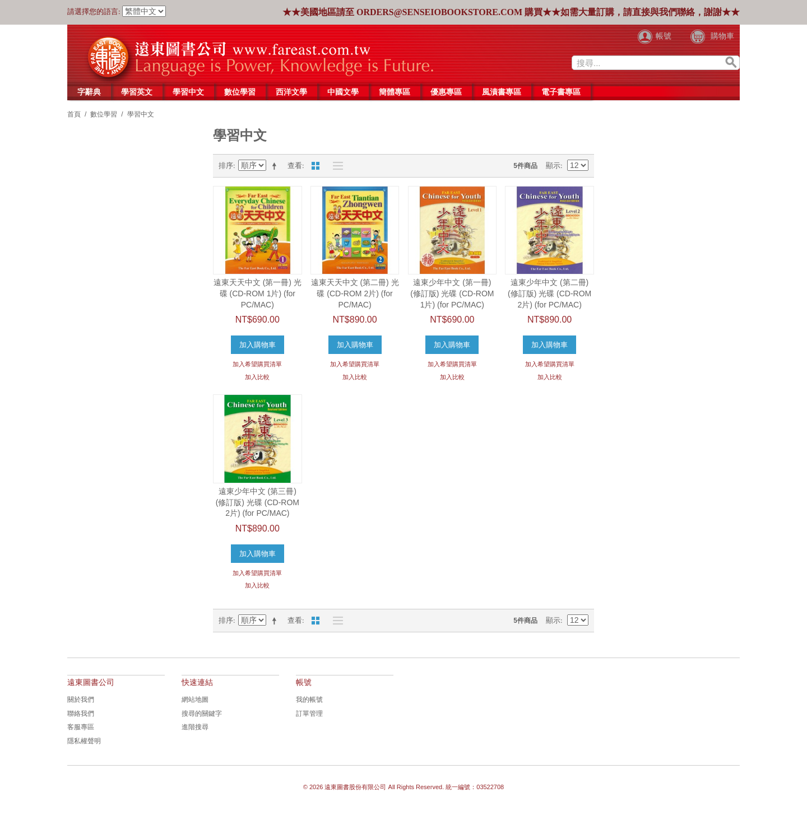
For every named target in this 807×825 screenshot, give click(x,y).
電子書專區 (561, 91)
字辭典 (89, 91)
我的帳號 (309, 699)
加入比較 (257, 377)
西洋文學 (291, 91)
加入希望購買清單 (257, 364)
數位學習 (240, 91)
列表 (335, 165)
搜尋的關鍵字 (202, 713)
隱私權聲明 (84, 741)
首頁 (74, 114)
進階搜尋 (195, 727)
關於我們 (80, 699)
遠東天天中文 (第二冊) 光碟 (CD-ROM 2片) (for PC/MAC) (355, 293)
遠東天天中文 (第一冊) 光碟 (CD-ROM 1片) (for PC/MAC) (258, 293)
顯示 (553, 165)
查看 (294, 165)
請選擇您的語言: (93, 11)
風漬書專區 (501, 91)
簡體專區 (394, 91)
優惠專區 (446, 91)
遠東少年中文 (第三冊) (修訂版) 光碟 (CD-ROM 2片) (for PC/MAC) (257, 502)
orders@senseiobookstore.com (439, 12)
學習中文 (188, 91)
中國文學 (343, 91)
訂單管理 (309, 713)
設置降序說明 (276, 165)
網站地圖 (195, 699)
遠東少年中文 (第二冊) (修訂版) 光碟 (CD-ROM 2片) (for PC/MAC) (549, 293)
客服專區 (80, 727)
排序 (226, 165)
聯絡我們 (80, 713)
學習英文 (136, 91)
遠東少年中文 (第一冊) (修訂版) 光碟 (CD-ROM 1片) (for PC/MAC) (452, 293)
